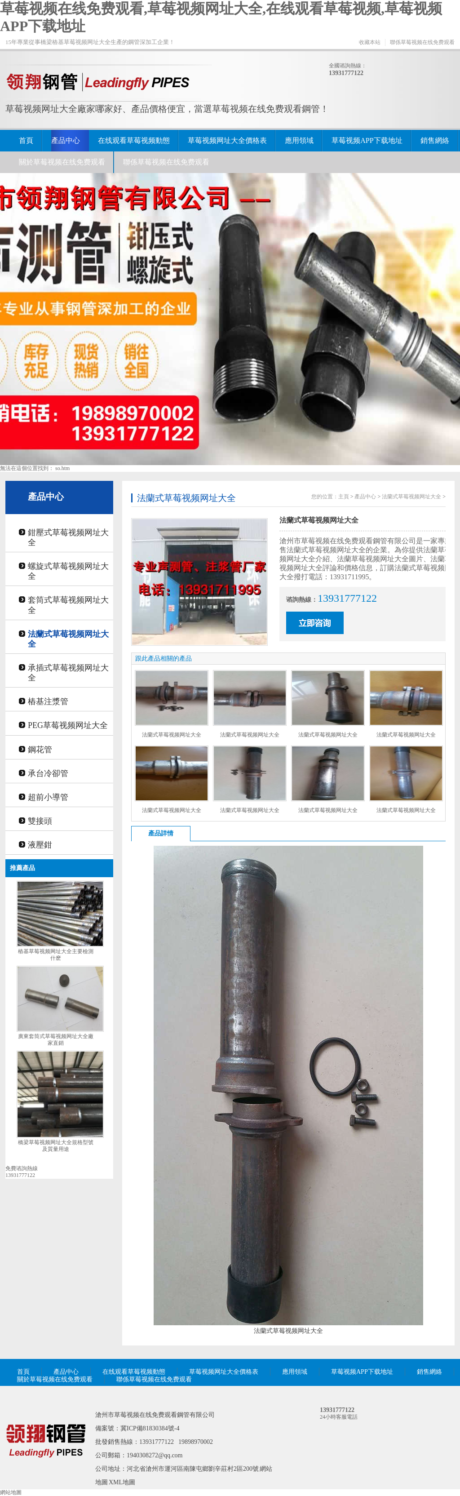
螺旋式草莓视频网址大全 (68, 571)
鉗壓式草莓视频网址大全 (68, 537)
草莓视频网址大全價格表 (227, 140)
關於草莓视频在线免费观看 (62, 162)
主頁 (343, 496)
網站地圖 (11, 1492)
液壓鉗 (40, 844)
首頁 (26, 140)
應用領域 (299, 140)
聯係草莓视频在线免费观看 (422, 42)
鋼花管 (40, 749)
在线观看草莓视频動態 (134, 140)
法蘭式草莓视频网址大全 (68, 639)
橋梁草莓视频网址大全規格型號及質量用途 (55, 1145)
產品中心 (65, 140)
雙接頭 (40, 821)
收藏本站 (369, 42)
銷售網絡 (434, 140)
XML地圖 (122, 1482)
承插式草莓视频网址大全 (68, 672)
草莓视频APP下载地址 (367, 140)
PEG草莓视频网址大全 (68, 725)
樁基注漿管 (48, 701)
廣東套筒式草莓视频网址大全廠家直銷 (55, 1039)
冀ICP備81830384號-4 (149, 1428)
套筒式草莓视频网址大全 (68, 604)
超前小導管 (48, 797)
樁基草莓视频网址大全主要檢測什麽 (55, 954)
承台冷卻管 (48, 773)
